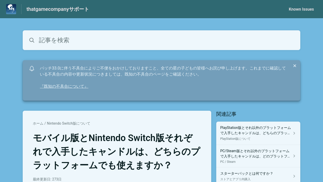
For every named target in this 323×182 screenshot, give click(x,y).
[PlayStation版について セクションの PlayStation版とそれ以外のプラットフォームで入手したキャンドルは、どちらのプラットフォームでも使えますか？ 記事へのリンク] (258, 133)
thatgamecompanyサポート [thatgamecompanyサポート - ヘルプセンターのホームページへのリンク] (57, 9)
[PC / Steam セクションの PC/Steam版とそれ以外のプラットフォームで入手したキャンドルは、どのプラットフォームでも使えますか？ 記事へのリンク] (258, 156)
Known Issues (301, 9)
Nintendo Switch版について (68, 123)
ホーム (38, 123)
